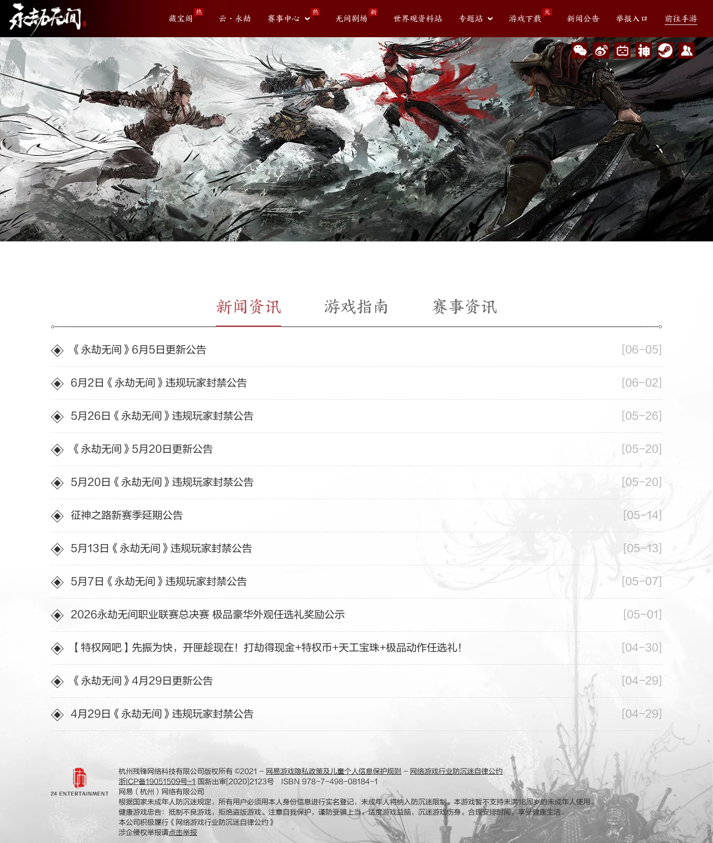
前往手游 (681, 18)
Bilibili (622, 50)
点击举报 (183, 832)
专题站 (470, 18)
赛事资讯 (464, 306)
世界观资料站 (417, 18)
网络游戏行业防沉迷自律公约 (456, 771)
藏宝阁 (181, 18)
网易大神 (644, 50)
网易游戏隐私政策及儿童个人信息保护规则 (333, 771)
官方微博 (601, 50)
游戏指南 (356, 306)
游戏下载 (525, 18)
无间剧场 (351, 18)
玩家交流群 (686, 50)
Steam (665, 50)
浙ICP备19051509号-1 (157, 781)
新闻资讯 (248, 306)
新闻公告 (583, 18)
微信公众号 (579, 50)
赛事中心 (283, 18)
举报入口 (632, 18)
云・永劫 (234, 18)
